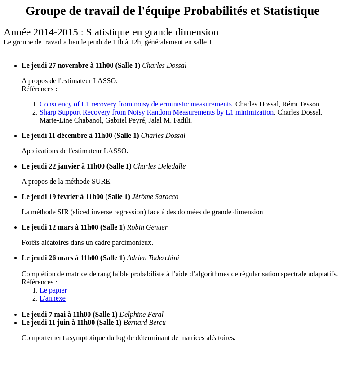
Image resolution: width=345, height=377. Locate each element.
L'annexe (53, 298)
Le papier (53, 290)
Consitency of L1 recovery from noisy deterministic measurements (136, 104)
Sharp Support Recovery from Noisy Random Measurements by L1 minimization (157, 112)
